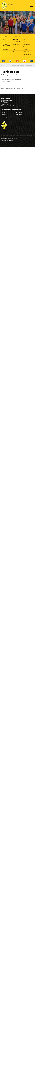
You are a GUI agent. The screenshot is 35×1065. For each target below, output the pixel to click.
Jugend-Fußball (16, 41)
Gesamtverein (6, 51)
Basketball (15, 39)
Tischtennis (5, 49)
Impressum (3, 138)
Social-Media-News (17, 36)
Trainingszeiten (29, 65)
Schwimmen (15, 46)
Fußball (4, 41)
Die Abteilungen (15, 65)
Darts (24, 39)
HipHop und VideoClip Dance (6, 45)
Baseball (4, 39)
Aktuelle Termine (6, 36)
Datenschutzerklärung (12, 138)
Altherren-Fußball (27, 41)
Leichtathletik (26, 44)
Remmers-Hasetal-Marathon (17, 52)
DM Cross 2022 (26, 51)
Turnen (14, 49)
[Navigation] (31, 6)
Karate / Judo (16, 44)
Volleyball (25, 49)
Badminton (25, 36)
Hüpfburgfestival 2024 (27, 55)
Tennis (24, 46)
